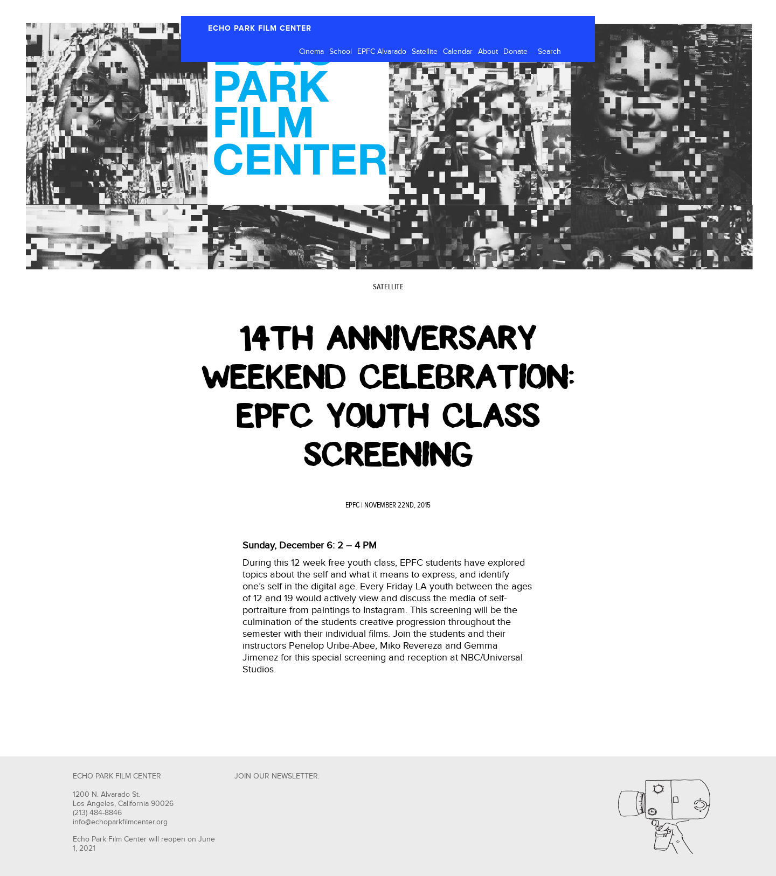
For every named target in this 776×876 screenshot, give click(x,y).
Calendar (458, 51)
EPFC (352, 505)
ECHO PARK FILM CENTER (259, 28)
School (340, 51)
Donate (515, 51)
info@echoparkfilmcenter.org (120, 822)
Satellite (425, 51)
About (488, 51)
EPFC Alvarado (381, 51)
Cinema (311, 51)
